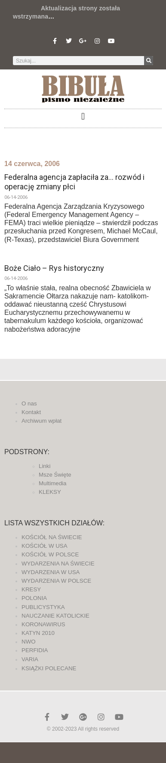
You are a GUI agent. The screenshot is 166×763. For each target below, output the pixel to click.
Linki (44, 466)
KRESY (31, 589)
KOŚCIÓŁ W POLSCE (50, 554)
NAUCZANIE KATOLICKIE (55, 615)
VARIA (30, 659)
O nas (29, 403)
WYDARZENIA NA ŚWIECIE (58, 563)
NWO (29, 641)
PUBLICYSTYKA (43, 607)
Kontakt (31, 412)
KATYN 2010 (38, 633)
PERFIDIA (35, 650)
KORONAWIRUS (43, 624)
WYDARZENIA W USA (51, 572)
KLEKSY (50, 492)
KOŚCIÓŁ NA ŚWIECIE (52, 537)
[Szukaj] (148, 60)
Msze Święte (55, 474)
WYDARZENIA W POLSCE (56, 581)
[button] (83, 116)
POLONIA (34, 598)
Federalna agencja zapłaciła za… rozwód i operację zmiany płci (74, 182)
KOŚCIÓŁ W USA (45, 546)
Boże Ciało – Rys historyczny (54, 268)
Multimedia (52, 483)
